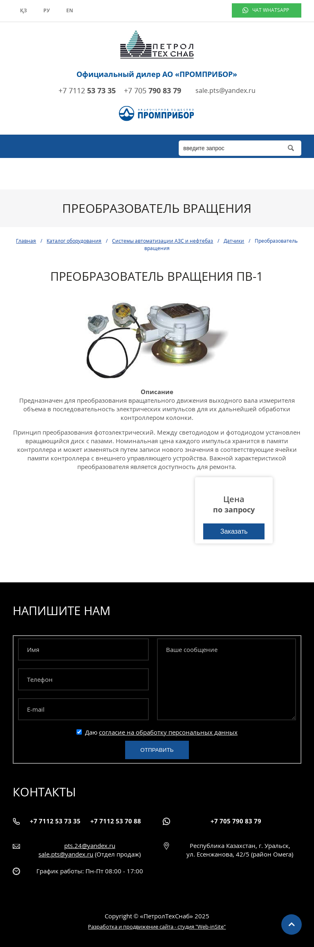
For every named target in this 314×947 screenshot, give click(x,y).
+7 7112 (87, 90)
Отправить (156, 750)
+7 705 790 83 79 (236, 821)
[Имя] (83, 649)
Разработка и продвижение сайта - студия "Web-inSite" (157, 926)
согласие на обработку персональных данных (168, 732)
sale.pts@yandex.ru (225, 90)
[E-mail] (83, 709)
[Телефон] (83, 679)
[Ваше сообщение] (226, 679)
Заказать (234, 531)
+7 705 (152, 90)
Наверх (291, 924)
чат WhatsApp (270, 10)
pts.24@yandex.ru (89, 845)
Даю (157, 732)
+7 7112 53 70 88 (115, 821)
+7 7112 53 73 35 (55, 821)
